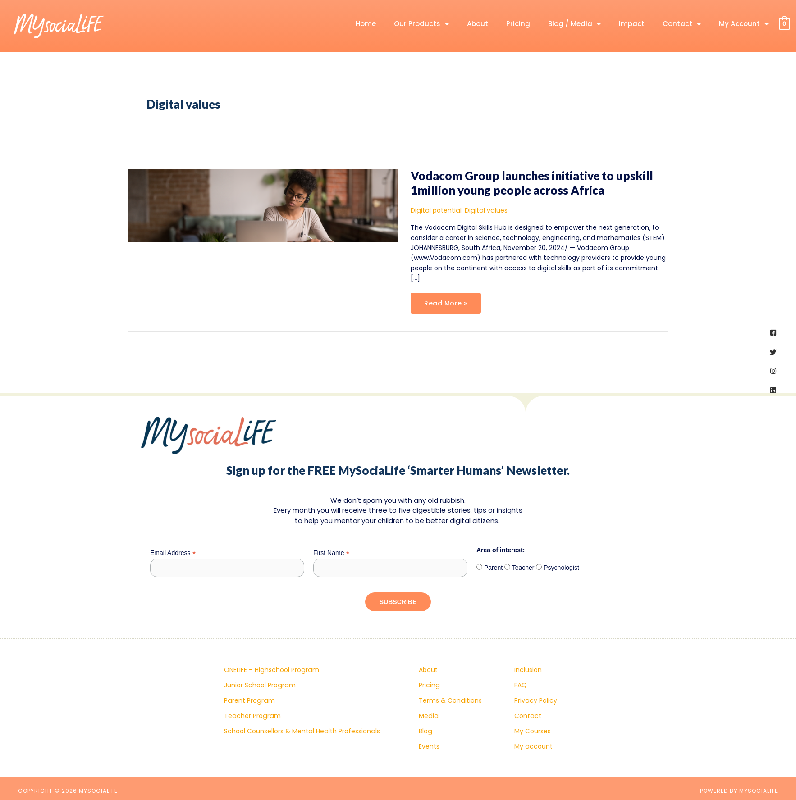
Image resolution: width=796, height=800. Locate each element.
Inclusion (528, 669)
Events (429, 746)
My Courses (532, 731)
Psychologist (560, 567)
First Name (331, 553)
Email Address (173, 553)
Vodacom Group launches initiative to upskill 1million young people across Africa (532, 182)
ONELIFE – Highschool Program (271, 669)
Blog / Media (574, 24)
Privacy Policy (535, 700)
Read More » (445, 300)
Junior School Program (259, 685)
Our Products (421, 24)
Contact (682, 24)
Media (428, 715)
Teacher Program (251, 715)
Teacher (522, 567)
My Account (744, 24)
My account (533, 746)
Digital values (484, 210)
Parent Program (249, 700)
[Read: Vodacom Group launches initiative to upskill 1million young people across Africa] (263, 204)
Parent (492, 567)
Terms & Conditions (450, 700)
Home (366, 23)
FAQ (520, 685)
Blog (425, 731)
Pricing (518, 23)
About (477, 23)
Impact (632, 23)
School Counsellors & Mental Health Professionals (301, 731)
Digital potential (435, 210)
